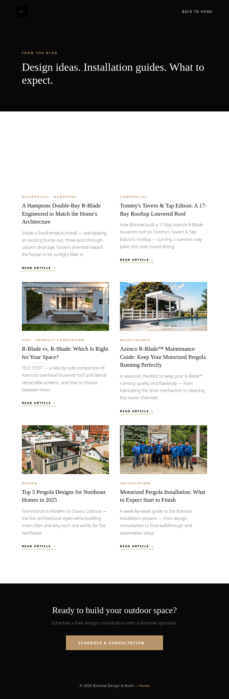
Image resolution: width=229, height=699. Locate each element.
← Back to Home (195, 11)
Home (144, 685)
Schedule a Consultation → (114, 642)
